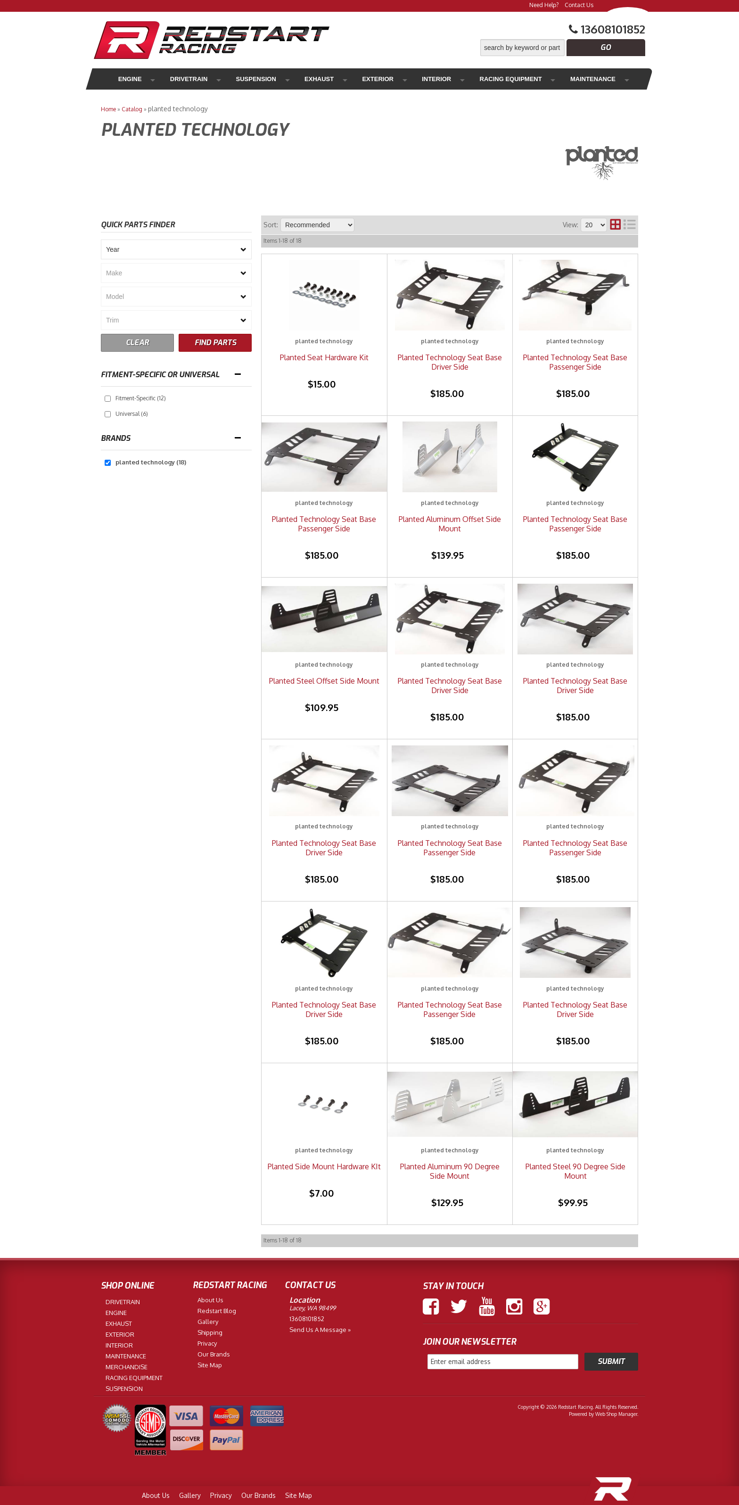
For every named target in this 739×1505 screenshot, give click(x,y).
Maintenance (525, 79)
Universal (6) (131, 413)
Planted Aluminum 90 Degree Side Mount (450, 1171)
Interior (384, 79)
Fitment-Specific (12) (140, 398)
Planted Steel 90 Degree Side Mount (575, 1171)
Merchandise (591, 79)
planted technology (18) (150, 462)
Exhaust (288, 79)
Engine (128, 79)
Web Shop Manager (616, 1414)
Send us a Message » (320, 1329)
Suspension (235, 79)
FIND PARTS (215, 342)
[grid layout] (615, 225)
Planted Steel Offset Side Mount (324, 681)
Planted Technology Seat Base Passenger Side (575, 362)
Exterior (336, 79)
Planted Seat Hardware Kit (324, 357)
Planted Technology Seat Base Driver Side (450, 362)
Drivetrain (177, 79)
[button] (562, 47)
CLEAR (137, 342)
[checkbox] (108, 399)
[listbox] (176, 249)
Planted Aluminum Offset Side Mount (450, 523)
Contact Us (579, 4)
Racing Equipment (449, 79)
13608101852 (306, 1319)
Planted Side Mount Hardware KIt (324, 1166)
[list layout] (630, 225)
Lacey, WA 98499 (312, 1308)
